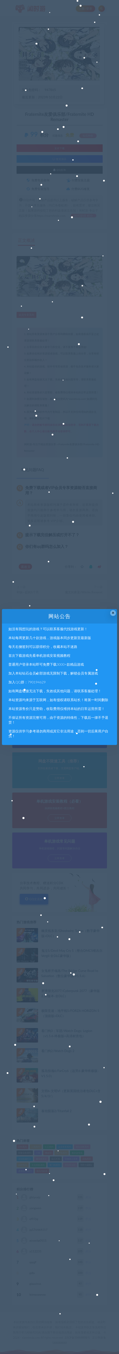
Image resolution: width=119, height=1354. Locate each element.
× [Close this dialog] (113, 613)
